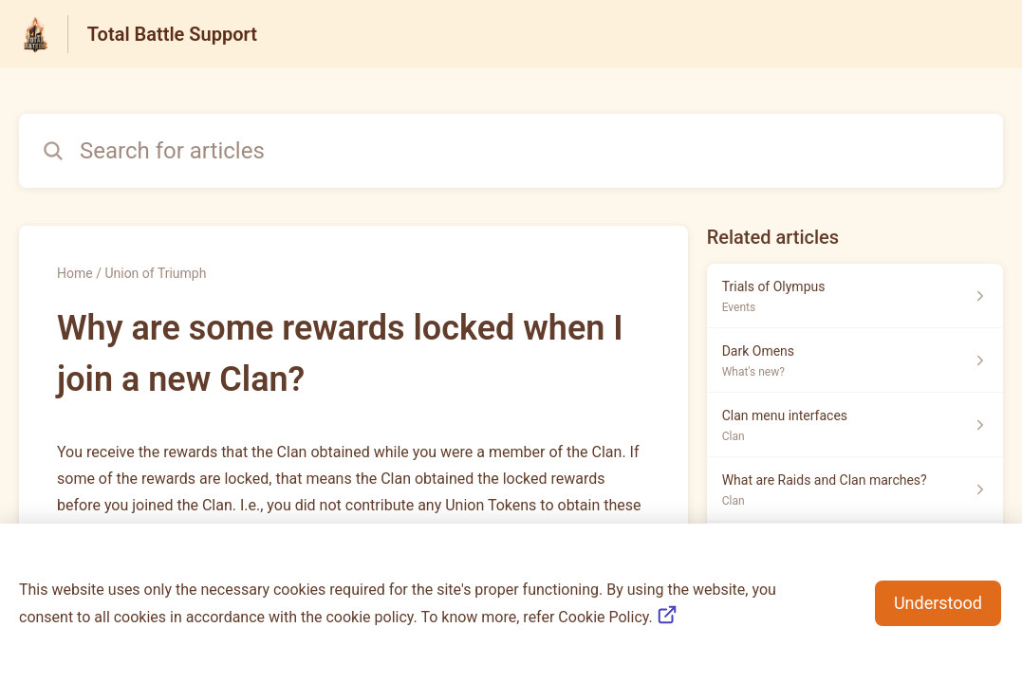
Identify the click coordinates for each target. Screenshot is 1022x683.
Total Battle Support (172, 34)
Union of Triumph (155, 273)
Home (75, 273)
